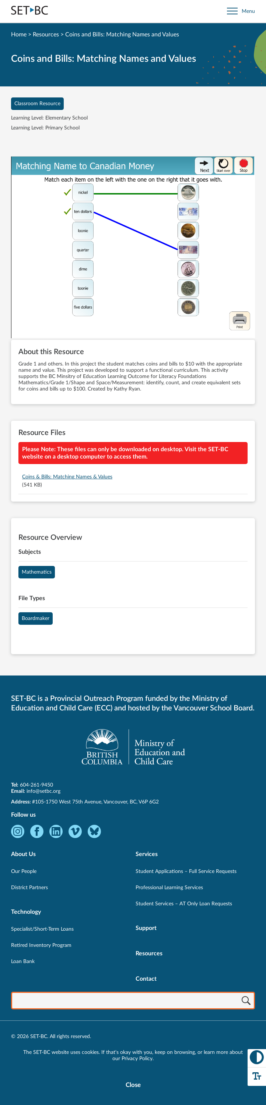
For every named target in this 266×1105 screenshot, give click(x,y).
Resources (46, 35)
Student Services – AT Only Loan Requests (184, 903)
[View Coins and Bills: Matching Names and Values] (133, 248)
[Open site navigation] (241, 11)
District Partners (29, 887)
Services (147, 854)
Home (19, 35)
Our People (23, 871)
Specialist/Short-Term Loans (42, 929)
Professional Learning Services (169, 887)
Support (146, 928)
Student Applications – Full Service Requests (186, 871)
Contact (146, 979)
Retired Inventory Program (41, 945)
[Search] (246, 1001)
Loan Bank (23, 961)
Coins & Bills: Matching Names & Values (67, 477)
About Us (23, 854)
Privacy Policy (137, 1058)
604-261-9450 (36, 785)
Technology (26, 912)
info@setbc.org (43, 791)
